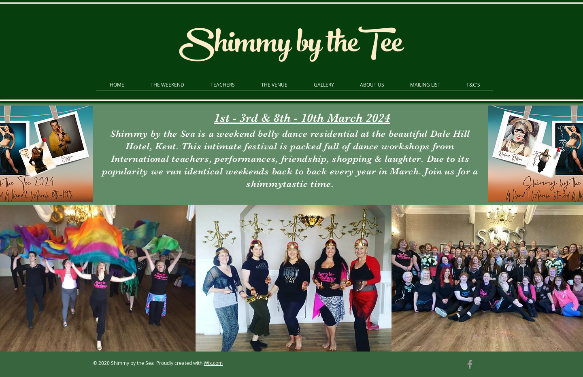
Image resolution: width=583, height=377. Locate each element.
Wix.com (213, 363)
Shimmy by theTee (291, 46)
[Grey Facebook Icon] (470, 364)
